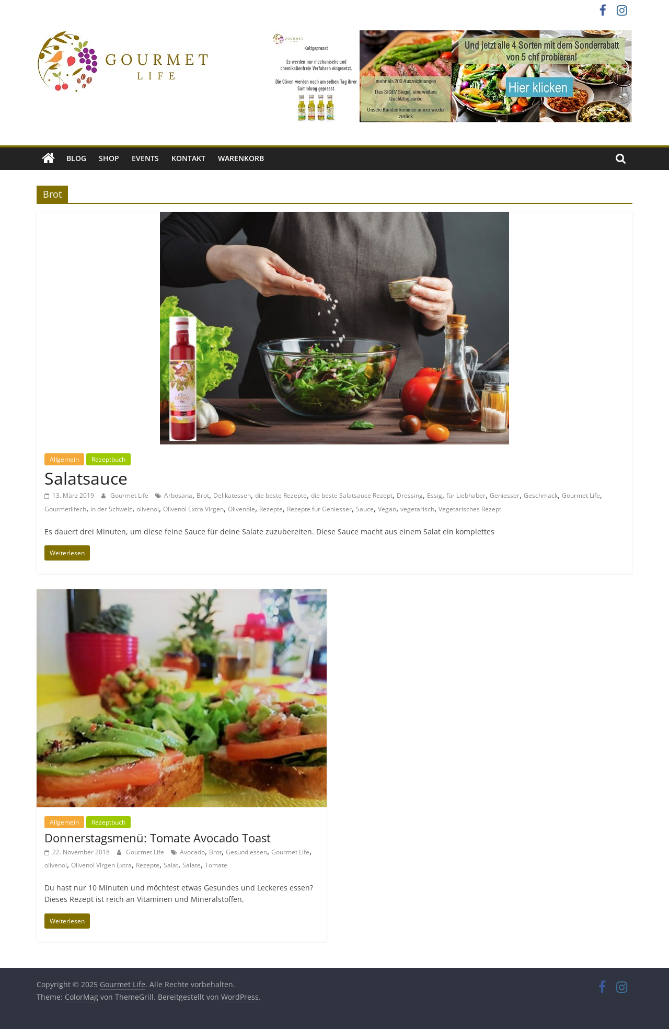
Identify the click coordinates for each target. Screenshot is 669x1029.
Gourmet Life (130, 495)
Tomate (216, 865)
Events (145, 158)
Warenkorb (241, 158)
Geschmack (541, 495)
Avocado (192, 852)
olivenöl (147, 509)
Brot (203, 495)
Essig (434, 495)
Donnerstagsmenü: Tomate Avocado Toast (157, 837)
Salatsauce (86, 478)
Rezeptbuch (108, 459)
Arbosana (178, 495)
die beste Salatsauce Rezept (352, 495)
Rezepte (271, 509)
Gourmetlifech (65, 509)
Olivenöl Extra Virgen (193, 509)
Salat (171, 865)
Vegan (387, 509)
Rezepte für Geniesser (319, 509)
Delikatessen (232, 495)
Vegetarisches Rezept (470, 509)
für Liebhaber (466, 495)
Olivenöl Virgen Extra (101, 865)
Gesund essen (246, 852)
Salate (191, 865)
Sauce (365, 509)
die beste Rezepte (281, 495)
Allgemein (64, 459)
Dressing (410, 495)
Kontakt (188, 158)
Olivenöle (241, 509)
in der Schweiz (111, 509)
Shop (109, 158)
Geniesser (505, 495)
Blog (76, 158)
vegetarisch (417, 509)
